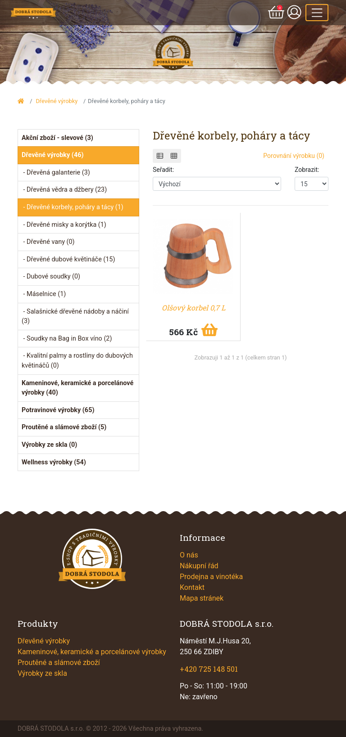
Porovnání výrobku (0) (293, 155)
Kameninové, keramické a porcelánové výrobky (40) (77, 388)
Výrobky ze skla (42, 673)
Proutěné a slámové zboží (59, 662)
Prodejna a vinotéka (211, 576)
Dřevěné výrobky (56, 101)
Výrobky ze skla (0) (49, 445)
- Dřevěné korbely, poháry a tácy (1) (72, 207)
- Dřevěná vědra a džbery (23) (64, 189)
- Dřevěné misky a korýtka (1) (64, 225)
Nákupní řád (199, 566)
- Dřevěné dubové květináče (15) (68, 259)
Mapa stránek (201, 598)
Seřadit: (163, 169)
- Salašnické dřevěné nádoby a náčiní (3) (75, 316)
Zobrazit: (307, 169)
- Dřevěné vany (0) (48, 242)
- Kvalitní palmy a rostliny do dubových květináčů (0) (77, 360)
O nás (189, 555)
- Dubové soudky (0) (51, 276)
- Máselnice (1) (44, 294)
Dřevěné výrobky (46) (52, 155)
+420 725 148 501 (209, 669)
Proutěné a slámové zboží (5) (64, 427)
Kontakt (192, 587)
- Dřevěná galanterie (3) (56, 172)
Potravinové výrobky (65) (58, 410)
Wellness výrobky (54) (54, 462)
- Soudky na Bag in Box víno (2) (67, 338)
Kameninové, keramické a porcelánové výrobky (92, 651)
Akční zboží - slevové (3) (57, 138)
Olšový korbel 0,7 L (193, 307)
